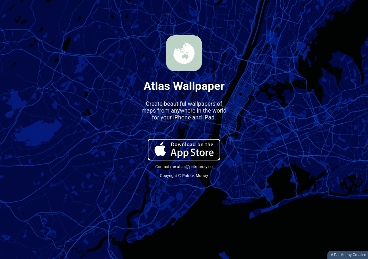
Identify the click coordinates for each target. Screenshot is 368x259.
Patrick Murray (195, 175)
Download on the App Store (184, 149)
